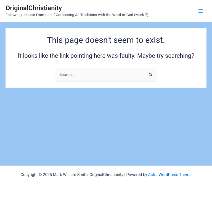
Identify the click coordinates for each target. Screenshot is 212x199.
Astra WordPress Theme (170, 174)
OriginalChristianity (34, 8)
